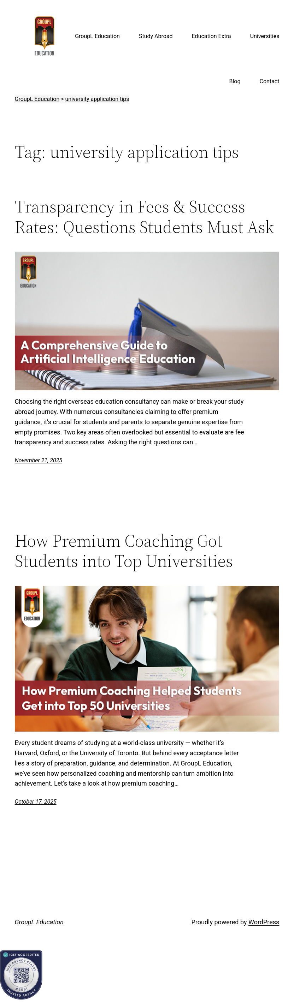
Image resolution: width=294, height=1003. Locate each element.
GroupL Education (39, 922)
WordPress (263, 922)
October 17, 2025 (36, 801)
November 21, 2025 (38, 460)
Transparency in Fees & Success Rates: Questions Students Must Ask (144, 216)
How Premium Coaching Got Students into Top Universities (124, 550)
